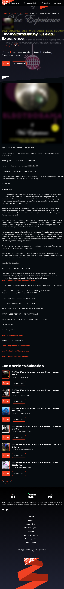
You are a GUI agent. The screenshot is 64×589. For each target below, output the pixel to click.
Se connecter (32, 542)
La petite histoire (32, 535)
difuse (40, 551)
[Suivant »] (10, 482)
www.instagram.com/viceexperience (16, 346)
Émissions (13, 13)
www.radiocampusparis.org (12, 335)
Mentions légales (31, 528)
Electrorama (23, 13)
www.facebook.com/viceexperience (15, 351)
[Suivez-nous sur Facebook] (3, 511)
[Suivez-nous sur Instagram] (7, 511)
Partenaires (31, 524)
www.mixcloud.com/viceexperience (15, 356)
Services (45, 3)
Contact (32, 517)
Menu (57, 3)
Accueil (4, 13)
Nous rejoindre (30, 3)
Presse (31, 520)
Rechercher (14, 3)
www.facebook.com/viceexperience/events (18, 280)
